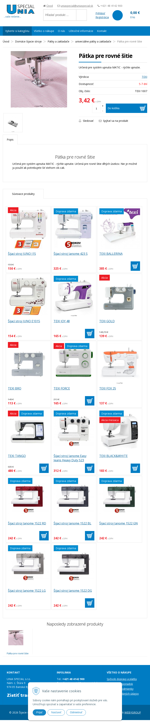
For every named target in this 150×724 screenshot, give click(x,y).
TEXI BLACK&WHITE (113, 456)
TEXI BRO (14, 388)
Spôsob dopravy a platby (122, 679)
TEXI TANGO (17, 456)
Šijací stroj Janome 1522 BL (72, 523)
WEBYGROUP (132, 712)
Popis (10, 139)
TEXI (144, 77)
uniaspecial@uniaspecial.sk (77, 6)
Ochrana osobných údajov (123, 693)
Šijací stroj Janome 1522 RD (27, 523)
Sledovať (86, 121)
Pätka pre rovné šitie (18, 653)
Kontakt (102, 31)
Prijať (39, 712)
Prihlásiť (100, 13)
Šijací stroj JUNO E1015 (24, 321)
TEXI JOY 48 (62, 321)
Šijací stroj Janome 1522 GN (118, 523)
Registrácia (102, 17)
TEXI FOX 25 (107, 388)
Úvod (49, 6)
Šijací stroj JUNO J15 (22, 254)
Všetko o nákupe (44, 31)
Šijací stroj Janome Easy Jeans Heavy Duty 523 (70, 458)
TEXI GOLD (107, 321)
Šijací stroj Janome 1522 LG (27, 591)
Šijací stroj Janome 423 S (71, 254)
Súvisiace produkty (23, 194)
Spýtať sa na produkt (113, 121)
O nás (61, 31)
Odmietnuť (76, 712)
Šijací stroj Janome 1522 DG (73, 591)
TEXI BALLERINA (111, 254)
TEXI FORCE (62, 388)
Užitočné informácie (81, 31)
